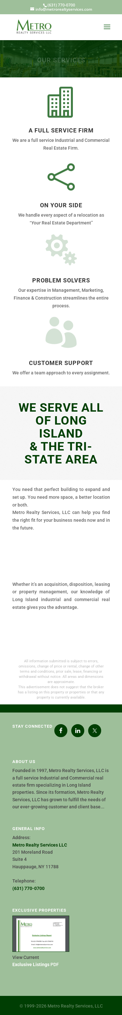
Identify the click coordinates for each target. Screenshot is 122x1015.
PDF (35, 964)
